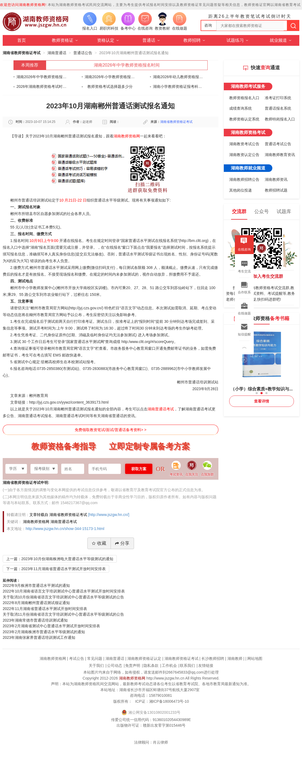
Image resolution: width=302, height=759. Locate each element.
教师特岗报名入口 (280, 119)
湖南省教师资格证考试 (21, 53)
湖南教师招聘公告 (244, 179)
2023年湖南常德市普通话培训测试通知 (35, 620)
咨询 (208, 25)
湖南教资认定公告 (244, 155)
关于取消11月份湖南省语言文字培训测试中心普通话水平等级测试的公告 (63, 614)
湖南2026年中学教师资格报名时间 (127, 65)
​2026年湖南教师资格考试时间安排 (41, 86)
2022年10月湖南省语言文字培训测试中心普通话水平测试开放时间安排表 (64, 591)
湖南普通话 (56, 53)
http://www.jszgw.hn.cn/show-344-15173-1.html (65, 528)
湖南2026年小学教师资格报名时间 (110, 77)
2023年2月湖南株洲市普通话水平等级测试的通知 (44, 632)
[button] (257, 393)
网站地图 (254, 658)
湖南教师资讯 (276, 179)
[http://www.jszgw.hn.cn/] (108, 514)
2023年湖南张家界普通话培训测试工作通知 (39, 637)
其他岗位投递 (240, 190)
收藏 (99, 543)
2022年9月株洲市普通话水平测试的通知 (36, 585)
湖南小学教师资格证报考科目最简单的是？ (178, 86)
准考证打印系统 (278, 98)
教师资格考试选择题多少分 (110, 86)
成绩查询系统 (240, 108)
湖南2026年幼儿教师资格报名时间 (178, 77)
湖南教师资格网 (132, 678)
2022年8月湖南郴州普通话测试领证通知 (36, 603)
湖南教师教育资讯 (280, 155)
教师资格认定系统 (244, 119)
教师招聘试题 (276, 190)
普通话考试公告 (278, 144)
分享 (122, 543)
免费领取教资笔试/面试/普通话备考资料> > (110, 430)
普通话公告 (82, 53)
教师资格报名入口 (244, 98)
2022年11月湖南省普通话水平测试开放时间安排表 (45, 608)
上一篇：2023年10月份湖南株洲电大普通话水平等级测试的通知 (59, 559)
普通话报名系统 (278, 108)
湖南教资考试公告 (244, 144)
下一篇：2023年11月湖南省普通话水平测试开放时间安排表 (56, 569)
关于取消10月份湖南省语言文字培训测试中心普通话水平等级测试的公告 (63, 597)
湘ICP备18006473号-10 (169, 701)
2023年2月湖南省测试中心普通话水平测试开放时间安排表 (51, 626)
